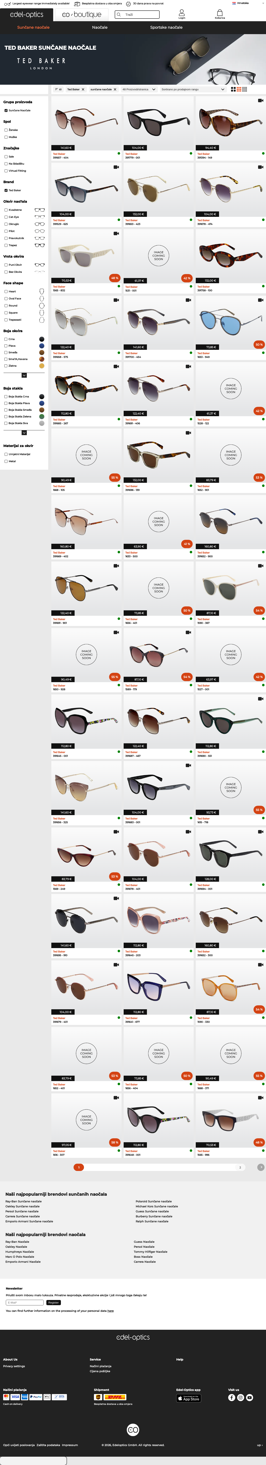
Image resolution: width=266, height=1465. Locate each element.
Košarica (220, 17)
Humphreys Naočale (19, 1251)
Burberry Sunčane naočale (154, 1216)
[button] (26, 14)
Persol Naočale (144, 1246)
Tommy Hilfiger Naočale (150, 1251)
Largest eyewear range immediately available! (40, 3)
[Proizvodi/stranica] (139, 89)
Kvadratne (25, 210)
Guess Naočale (144, 1241)
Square (25, 312)
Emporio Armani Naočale (23, 1261)
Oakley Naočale (16, 1246)
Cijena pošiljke (100, 1371)
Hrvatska (243, 3)
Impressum (70, 1445)
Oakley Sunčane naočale (22, 1206)
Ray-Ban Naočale (17, 1241)
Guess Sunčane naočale (152, 1211)
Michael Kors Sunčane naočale (157, 1206)
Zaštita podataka (48, 1445)
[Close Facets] (24, 89)
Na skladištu (14, 163)
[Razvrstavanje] (193, 89)
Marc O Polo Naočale (19, 1256)
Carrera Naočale (145, 1261)
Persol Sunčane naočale (21, 1211)
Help (179, 1359)
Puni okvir (25, 265)
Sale (9, 156)
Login (182, 17)
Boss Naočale (143, 1256)
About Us (10, 1359)
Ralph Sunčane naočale (152, 1221)
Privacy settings (14, 1366)
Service (95, 1359)
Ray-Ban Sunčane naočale (23, 1201)
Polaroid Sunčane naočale (154, 1201)
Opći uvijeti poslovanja (19, 1445)
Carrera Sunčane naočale (22, 1216)
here (110, 1310)
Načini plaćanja (100, 1366)
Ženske (11, 130)
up (260, 1445)
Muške (11, 137)
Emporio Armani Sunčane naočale (29, 1221)
